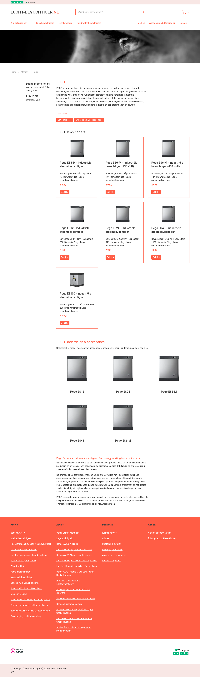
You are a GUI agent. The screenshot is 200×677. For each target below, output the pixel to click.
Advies (105, 538)
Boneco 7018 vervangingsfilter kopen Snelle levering (74, 611)
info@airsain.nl (33, 100)
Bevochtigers (65, 120)
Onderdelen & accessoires (89, 120)
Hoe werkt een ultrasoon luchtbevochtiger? (68, 582)
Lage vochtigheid (64, 538)
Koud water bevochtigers (89, 23)
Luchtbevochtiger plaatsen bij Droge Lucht (76, 560)
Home (13, 72)
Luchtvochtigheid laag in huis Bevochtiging (77, 566)
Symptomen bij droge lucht (23, 560)
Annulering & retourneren (114, 555)
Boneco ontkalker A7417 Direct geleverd (30, 610)
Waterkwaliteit (17, 566)
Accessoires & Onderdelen (162, 23)
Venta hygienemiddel (21, 571)
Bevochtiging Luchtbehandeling (26, 616)
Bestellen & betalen (111, 544)
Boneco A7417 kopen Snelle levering (74, 555)
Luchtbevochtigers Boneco (24, 549)
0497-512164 (32, 96)
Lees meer (62, 113)
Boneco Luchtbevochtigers (69, 604)
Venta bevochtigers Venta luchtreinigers (75, 598)
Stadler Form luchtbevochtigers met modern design (73, 629)
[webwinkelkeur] (17, 651)
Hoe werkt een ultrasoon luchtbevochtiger (31, 544)
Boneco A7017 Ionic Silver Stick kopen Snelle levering (75, 573)
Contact (183, 23)
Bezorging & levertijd (112, 549)
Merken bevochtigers (21, 538)
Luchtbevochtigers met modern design (29, 555)
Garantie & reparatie (111, 560)
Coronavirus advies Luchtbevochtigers (29, 605)
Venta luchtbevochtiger (22, 577)
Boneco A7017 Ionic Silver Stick (26, 588)
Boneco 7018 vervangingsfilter (25, 583)
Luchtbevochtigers (45, 23)
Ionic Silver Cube (19, 594)
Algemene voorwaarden (159, 532)
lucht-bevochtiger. (35, 12)
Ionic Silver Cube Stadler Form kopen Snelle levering (74, 620)
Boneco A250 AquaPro (67, 544)
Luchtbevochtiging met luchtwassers (74, 549)
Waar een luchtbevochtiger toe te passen (30, 599)
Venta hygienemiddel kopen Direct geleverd (73, 591)
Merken (141, 23)
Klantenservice (109, 532)
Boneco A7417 (18, 532)
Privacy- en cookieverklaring (162, 538)
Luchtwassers (65, 23)
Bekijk (64, 192)
